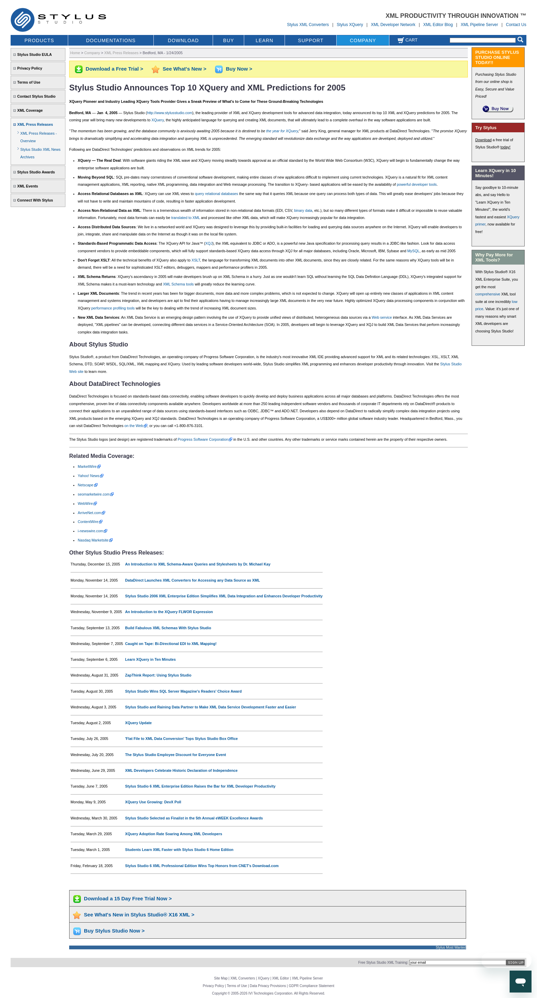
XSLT (195, 260)
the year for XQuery (282, 131)
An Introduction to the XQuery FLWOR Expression (169, 612)
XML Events (27, 186)
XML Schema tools (178, 284)
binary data (303, 210)
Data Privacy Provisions (268, 986)
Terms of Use (28, 82)
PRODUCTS (39, 40)
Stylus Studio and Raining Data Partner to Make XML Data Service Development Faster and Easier (210, 707)
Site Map (220, 978)
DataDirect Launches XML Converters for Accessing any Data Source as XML (192, 580)
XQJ (208, 243)
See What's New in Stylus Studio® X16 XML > (139, 914)
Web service (382, 317)
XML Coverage (29, 110)
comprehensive (487, 294)
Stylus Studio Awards (36, 172)
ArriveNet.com (89, 513)
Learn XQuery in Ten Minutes (150, 659)
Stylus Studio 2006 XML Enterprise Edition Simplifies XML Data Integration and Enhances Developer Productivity (224, 596)
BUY (228, 40)
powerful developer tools (417, 184)
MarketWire (87, 466)
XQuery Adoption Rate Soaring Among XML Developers (173, 834)
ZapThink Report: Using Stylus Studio (158, 675)
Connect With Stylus (35, 200)
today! (505, 147)
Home (75, 53)
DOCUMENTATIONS (111, 40)
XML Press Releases (35, 124)
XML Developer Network (393, 24)
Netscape (85, 485)
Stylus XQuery (350, 24)
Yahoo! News (88, 476)
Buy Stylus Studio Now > (114, 931)
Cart (407, 39)
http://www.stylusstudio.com (169, 113)
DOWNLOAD (183, 40)
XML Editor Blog (438, 24)
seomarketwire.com (94, 494)
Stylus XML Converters (308, 24)
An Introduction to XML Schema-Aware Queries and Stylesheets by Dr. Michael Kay (197, 564)
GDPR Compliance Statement (311, 986)
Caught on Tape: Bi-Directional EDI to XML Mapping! (170, 644)
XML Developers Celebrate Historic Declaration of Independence (181, 770)
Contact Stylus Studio (36, 96)
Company (92, 53)
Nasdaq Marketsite (93, 540)
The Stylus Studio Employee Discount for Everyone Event (175, 755)
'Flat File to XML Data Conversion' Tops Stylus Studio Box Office (181, 739)
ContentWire (88, 522)
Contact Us (516, 24)
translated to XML (185, 218)
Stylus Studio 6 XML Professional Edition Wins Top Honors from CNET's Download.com (201, 866)
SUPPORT (310, 40)
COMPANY (363, 40)
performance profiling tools (113, 308)
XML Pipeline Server (479, 24)
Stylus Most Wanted (451, 947)
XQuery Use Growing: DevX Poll (153, 802)
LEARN (265, 40)
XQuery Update (138, 723)
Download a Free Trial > (114, 69)
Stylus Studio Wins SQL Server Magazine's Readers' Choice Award (183, 691)
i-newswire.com (90, 531)
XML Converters (242, 978)
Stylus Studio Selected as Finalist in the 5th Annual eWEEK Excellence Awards (194, 818)
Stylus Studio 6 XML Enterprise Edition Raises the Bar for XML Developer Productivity (200, 786)
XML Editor (280, 978)
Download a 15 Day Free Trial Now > (128, 898)
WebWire (85, 503)
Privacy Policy (29, 68)
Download (483, 140)
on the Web (133, 426)
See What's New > (184, 69)
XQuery (157, 120)
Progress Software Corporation (203, 439)
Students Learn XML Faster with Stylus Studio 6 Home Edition (179, 850)
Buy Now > (239, 69)
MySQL (413, 251)
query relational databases (216, 194)
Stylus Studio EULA (34, 54)
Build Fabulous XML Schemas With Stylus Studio (168, 628)
